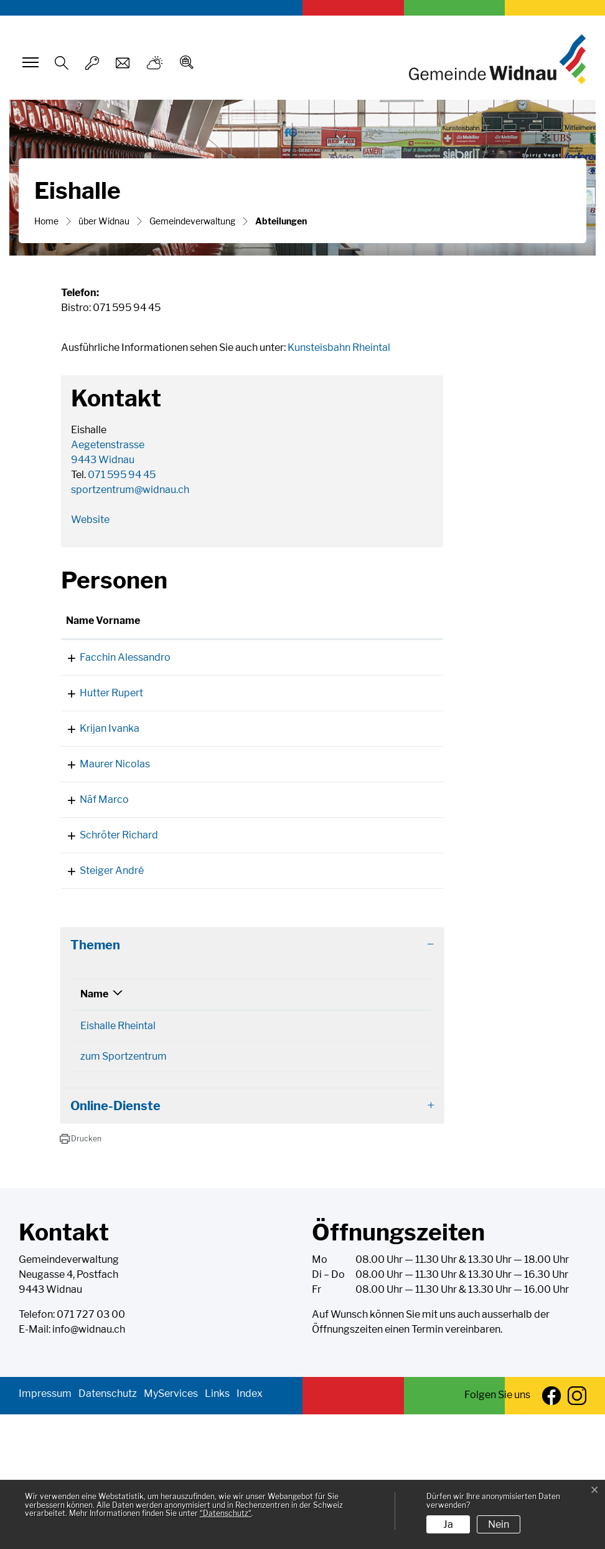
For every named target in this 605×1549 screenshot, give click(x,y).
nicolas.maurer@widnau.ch (358, 839)
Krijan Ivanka (96, 773)
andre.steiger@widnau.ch (354, 990)
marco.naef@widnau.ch (350, 889)
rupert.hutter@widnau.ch (353, 723)
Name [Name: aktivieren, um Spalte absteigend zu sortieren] (94, 1128)
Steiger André (98, 990)
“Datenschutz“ (225, 1513)
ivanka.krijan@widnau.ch (352, 773)
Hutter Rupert (97, 723)
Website (90, 519)
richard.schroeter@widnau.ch (363, 940)
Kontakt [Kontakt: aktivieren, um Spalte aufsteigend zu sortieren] (316, 635)
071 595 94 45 (122, 475)
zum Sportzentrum (123, 1191)
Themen (95, 1079)
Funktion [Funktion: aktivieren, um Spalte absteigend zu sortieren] (170, 635)
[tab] (252, 1079)
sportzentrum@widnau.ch (130, 490)
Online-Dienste (115, 1240)
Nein (498, 1524)
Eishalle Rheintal (118, 1160)
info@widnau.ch (88, 1464)
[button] (80, 1273)
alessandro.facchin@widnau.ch (367, 672)
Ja (448, 1524)
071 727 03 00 (91, 1449)
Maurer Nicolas (101, 839)
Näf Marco (90, 889)
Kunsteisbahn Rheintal (339, 347)
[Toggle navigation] (29, 62)
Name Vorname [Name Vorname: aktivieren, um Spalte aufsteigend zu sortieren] (88, 628)
